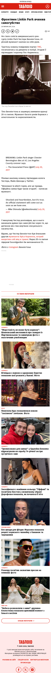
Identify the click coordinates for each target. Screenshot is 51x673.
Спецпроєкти (23, 660)
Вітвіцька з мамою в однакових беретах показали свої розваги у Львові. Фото (21, 374)
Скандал (13, 12)
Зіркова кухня (36, 12)
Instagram (13, 247)
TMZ (39, 47)
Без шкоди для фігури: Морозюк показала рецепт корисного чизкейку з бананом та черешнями (22, 532)
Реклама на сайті (9, 660)
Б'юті (27, 12)
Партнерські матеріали (39, 660)
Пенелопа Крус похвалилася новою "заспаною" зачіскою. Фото (19, 412)
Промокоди (25, 663)
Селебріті (4, 12)
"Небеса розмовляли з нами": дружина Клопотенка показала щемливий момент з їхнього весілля (22, 611)
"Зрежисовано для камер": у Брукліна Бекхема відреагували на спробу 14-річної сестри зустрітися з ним (25, 451)
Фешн (21, 12)
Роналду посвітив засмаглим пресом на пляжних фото (21, 571)
